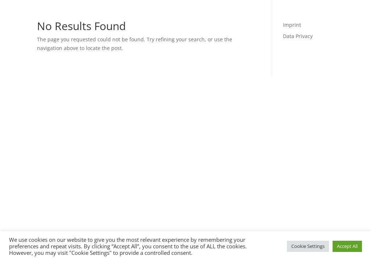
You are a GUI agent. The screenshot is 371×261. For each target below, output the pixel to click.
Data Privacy (298, 36)
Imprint (292, 24)
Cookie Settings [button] (308, 246)
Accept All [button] (347, 246)
